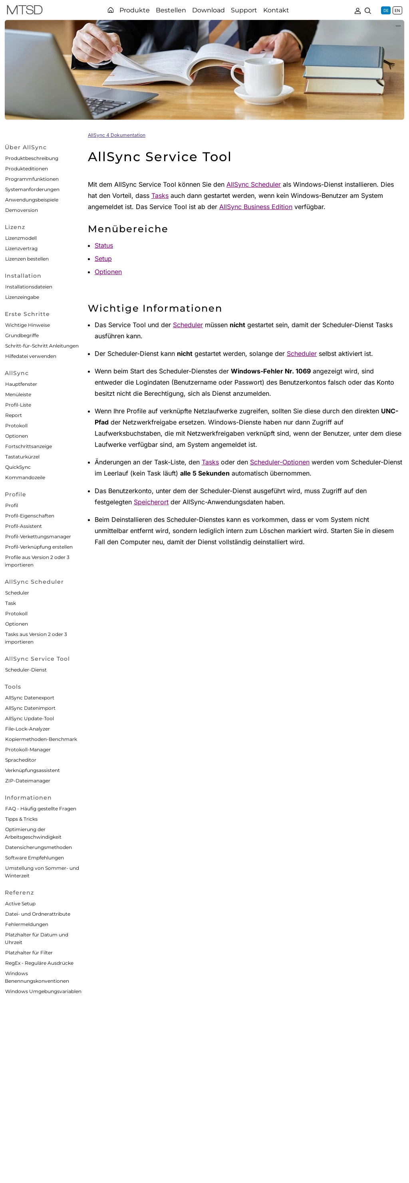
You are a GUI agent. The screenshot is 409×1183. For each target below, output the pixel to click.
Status (104, 245)
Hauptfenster (21, 384)
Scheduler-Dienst (26, 670)
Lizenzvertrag (21, 248)
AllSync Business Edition (255, 207)
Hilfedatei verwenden (30, 356)
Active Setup (20, 904)
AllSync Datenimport (30, 708)
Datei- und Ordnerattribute (37, 914)
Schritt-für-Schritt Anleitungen (42, 346)
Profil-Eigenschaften (29, 516)
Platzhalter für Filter (29, 953)
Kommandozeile (25, 477)
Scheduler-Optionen (280, 462)
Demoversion (21, 210)
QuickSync (18, 467)
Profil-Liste (18, 405)
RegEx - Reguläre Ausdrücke (39, 963)
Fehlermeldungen (26, 924)
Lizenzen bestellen (27, 259)
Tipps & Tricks (21, 819)
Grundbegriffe (22, 335)
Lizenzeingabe (22, 297)
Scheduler (17, 593)
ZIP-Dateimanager (27, 781)
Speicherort (151, 502)
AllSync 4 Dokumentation (116, 135)
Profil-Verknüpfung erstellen (39, 547)
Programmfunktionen (32, 179)
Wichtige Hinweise (27, 325)
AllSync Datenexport (29, 698)
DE (386, 10)
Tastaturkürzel (22, 457)
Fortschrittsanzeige (28, 446)
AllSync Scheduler (253, 184)
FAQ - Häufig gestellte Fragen (40, 809)
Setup (103, 259)
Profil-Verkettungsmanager (38, 536)
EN (397, 10)
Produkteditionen (26, 169)
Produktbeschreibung (31, 158)
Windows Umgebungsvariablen (43, 991)
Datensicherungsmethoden (38, 847)
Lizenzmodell (21, 238)
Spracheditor (20, 760)
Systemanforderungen (32, 189)
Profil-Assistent (23, 526)
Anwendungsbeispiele (31, 200)
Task (10, 603)
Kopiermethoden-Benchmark (41, 739)
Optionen (16, 436)
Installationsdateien (28, 287)
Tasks (160, 195)
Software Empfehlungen (34, 858)
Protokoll (16, 426)
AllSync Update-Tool (29, 718)
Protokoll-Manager (28, 749)
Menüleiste (18, 394)
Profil (11, 505)
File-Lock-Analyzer (27, 729)
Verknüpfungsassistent (32, 770)
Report (13, 415)
